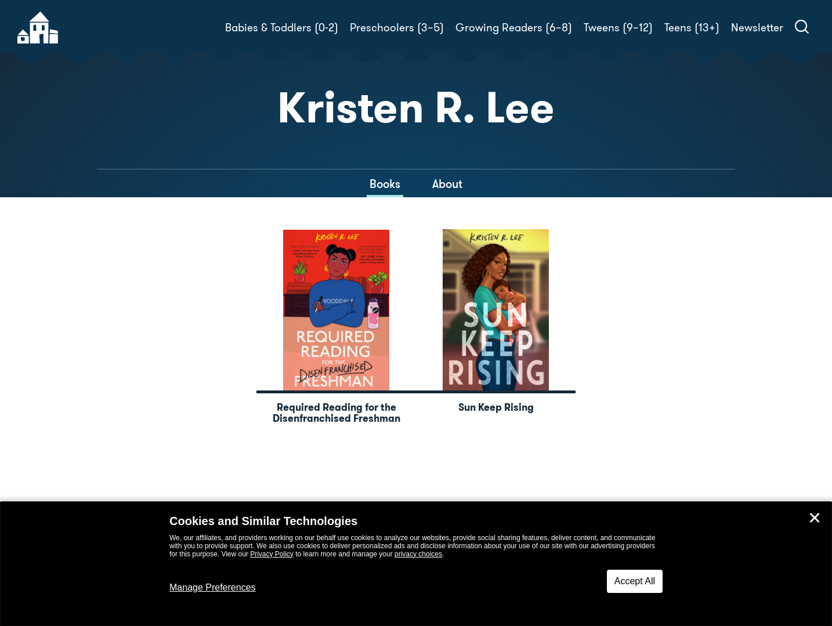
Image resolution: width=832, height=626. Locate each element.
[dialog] (416, 564)
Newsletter (757, 27)
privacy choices (418, 554)
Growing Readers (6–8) (513, 27)
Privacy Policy (272, 554)
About (447, 184)
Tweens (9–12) (618, 27)
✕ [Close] (815, 518)
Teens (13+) (691, 27)
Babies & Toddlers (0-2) (281, 27)
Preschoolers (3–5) (397, 27)
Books (385, 184)
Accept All (634, 581)
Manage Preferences (212, 587)
